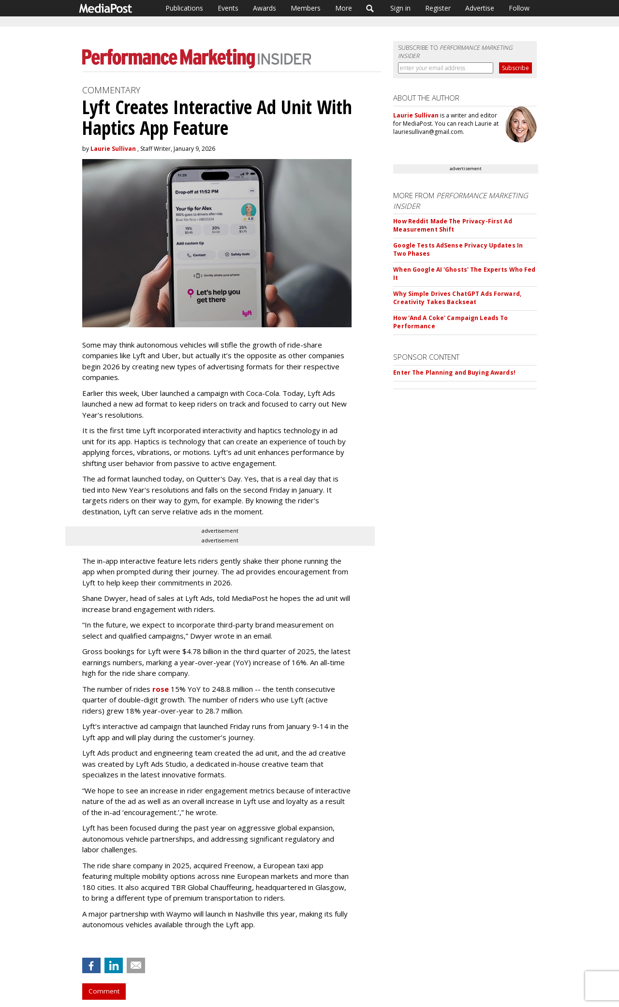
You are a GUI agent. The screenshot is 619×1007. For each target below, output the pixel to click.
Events (228, 8)
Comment (103, 991)
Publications (184, 8)
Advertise (479, 8)
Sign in (400, 8)
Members (306, 8)
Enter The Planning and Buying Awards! (454, 372)
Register (438, 8)
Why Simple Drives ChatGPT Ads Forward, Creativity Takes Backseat (457, 298)
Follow (519, 8)
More (343, 8)
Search (370, 8)
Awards (264, 8)
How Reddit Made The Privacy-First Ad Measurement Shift (452, 225)
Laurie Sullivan (113, 149)
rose (160, 689)
